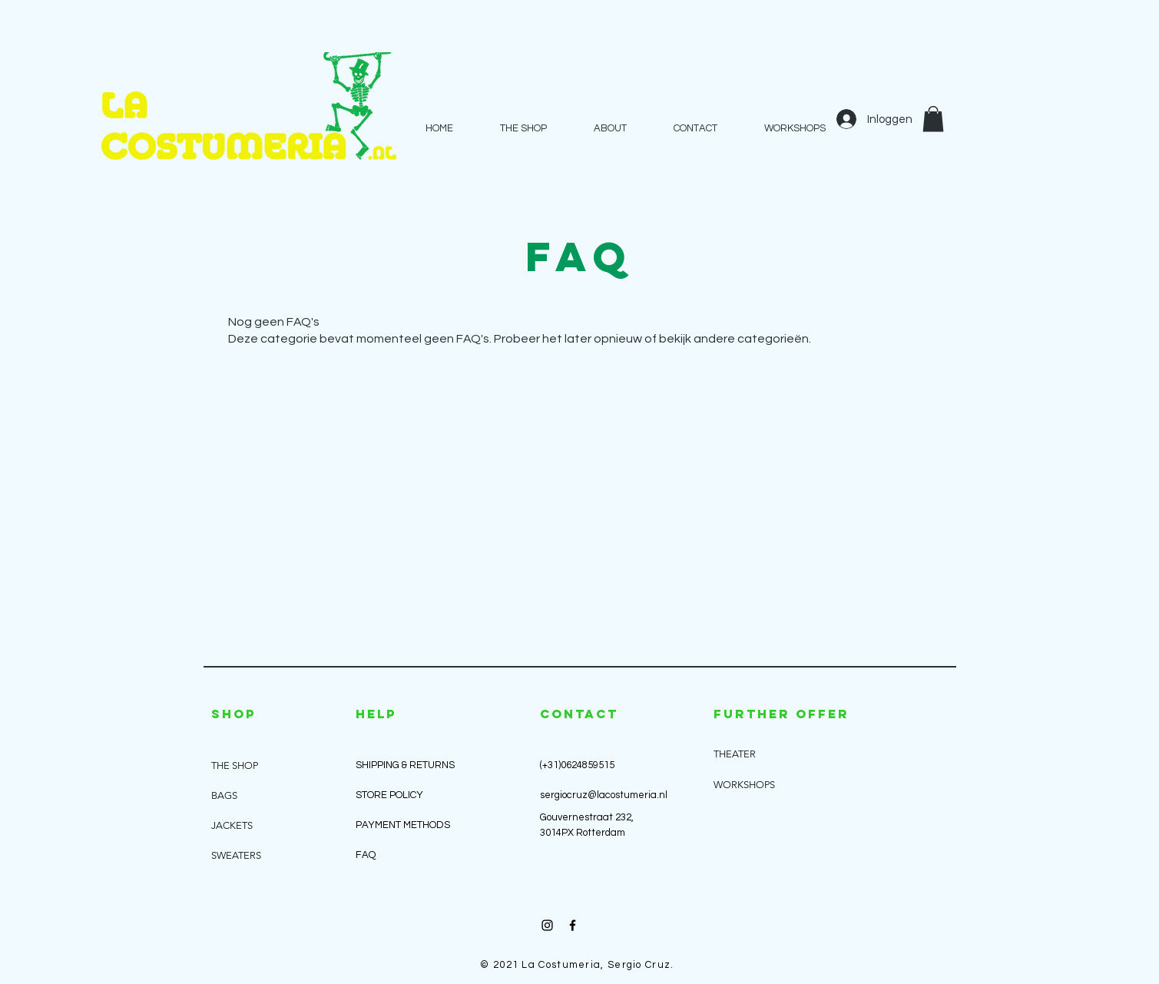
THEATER (735, 754)
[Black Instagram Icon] (547, 925)
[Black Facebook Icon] (572, 925)
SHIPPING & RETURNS (405, 765)
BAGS (224, 795)
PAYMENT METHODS (403, 825)
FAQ (366, 855)
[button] (933, 118)
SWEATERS (236, 855)
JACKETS (232, 825)
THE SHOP (234, 765)
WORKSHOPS (744, 784)
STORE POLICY (391, 795)
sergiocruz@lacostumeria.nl (603, 795)
